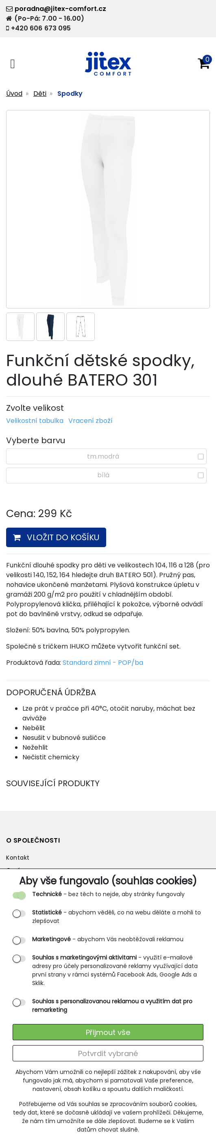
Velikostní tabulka (34, 420)
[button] (204, 64)
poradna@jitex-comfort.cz (56, 8)
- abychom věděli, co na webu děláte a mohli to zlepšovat (116, 916)
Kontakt (18, 858)
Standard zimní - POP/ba (103, 662)
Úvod (14, 93)
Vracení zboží (90, 420)
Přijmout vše (108, 1032)
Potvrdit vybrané (108, 1053)
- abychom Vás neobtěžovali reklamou (107, 939)
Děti (39, 93)
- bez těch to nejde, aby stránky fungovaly (108, 894)
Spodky (70, 93)
